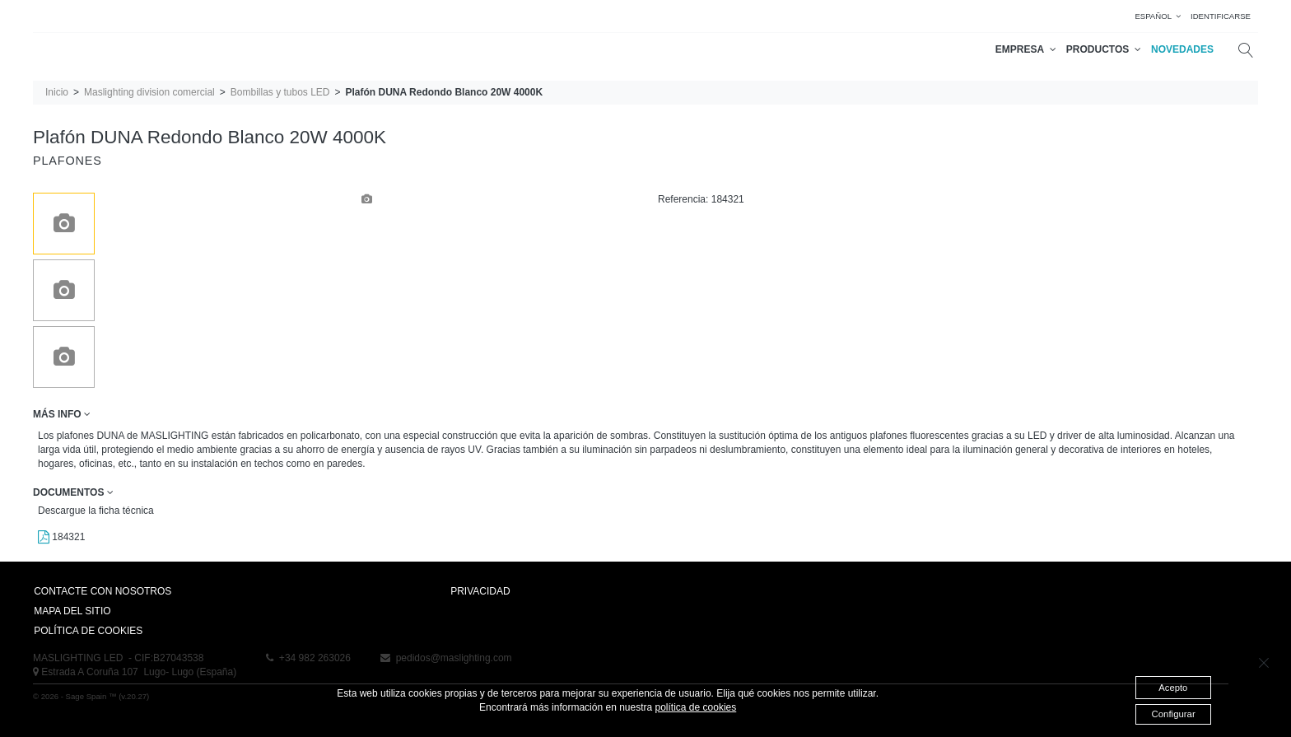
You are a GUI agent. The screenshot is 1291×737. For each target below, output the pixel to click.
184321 (61, 537)
